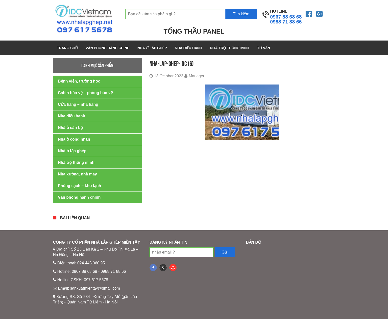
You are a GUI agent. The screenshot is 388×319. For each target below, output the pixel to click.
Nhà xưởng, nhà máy (77, 174)
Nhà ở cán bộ (70, 128)
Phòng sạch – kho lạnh (79, 186)
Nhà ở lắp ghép (152, 48)
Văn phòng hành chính (107, 48)
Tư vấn (263, 48)
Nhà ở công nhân (74, 139)
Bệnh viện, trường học (79, 81)
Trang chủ (67, 48)
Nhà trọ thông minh (229, 48)
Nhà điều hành (188, 48)
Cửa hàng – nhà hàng (78, 104)
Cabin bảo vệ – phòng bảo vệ (85, 93)
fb (153, 267)
